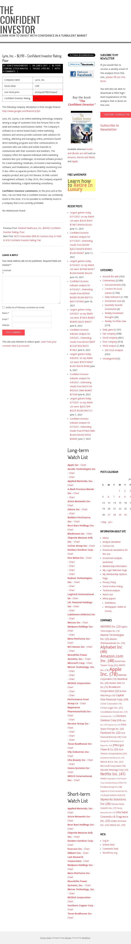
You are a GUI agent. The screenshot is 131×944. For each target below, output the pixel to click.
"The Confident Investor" (81, 102)
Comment (6, 272)
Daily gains (108, 329)
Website (5, 325)
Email (5, 319)
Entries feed (108, 844)
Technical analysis (111, 590)
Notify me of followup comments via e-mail (25, 307)
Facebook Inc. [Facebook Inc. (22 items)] (110, 732)
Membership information (115, 566)
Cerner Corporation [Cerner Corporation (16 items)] (110, 704)
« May (103, 522)
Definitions (110, 603)
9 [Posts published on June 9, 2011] (125, 497)
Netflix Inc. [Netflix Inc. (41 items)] (112, 774)
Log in (106, 840)
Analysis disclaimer (112, 542)
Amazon (72, 157)
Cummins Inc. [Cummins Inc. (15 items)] (108, 716)
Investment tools (113, 301)
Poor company (110, 341)
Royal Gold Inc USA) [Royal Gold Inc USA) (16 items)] (114, 795)
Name (5, 313)
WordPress (86, 938)
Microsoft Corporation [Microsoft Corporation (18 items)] (113, 766)
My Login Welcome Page (115, 570)
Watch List (108, 594)
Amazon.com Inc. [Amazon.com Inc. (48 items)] (111, 658)
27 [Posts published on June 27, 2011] (109, 514)
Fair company (109, 333)
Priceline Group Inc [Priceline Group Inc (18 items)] (111, 787)
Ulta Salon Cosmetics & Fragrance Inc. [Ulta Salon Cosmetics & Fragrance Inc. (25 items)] (114, 816)
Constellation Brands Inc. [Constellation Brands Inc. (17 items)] (113, 712)
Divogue (68, 938)
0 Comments (9, 71)
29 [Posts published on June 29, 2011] (120, 514)
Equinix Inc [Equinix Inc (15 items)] (113, 725)
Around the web (111, 276)
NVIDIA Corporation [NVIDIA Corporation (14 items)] (110, 779)
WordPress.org (110, 853)
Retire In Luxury (80, 187)
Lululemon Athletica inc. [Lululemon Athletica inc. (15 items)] (112, 758)
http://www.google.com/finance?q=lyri (21, 111)
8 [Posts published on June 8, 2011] (119, 497)
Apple (75, 161)
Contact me (108, 546)
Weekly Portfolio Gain (115, 321)
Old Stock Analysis (114, 350)
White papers (109, 598)
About (106, 538)
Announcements (113, 285)
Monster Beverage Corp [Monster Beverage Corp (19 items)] (114, 770)
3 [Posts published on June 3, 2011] (130, 491)
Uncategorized (110, 358)
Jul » (110, 522)
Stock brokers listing (113, 586)
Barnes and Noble (86, 157)
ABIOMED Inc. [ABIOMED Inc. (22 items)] (110, 626)
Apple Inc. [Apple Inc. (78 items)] (110, 672)
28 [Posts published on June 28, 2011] (114, 514)
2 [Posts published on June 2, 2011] (125, 491)
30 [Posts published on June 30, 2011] (125, 514)
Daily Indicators (112, 297)
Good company (110, 337)
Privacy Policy (109, 582)
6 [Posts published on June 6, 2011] (108, 497)
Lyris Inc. (45, 68)
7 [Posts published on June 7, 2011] (114, 497)
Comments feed (110, 848)
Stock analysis (20, 68)
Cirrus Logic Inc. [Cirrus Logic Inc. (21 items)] (111, 707)
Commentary (109, 280)
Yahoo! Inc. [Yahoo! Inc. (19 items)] (117, 825)
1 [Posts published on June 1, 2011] (119, 491)
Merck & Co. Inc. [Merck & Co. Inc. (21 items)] (111, 761)
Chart (83, 465)
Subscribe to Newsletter (109, 127)
